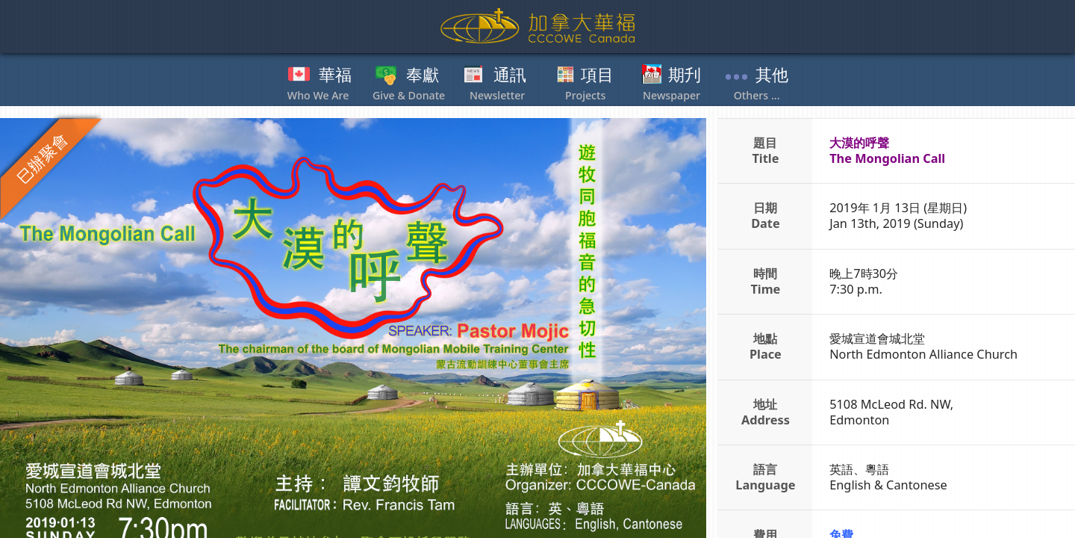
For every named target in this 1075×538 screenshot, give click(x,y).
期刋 (684, 75)
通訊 (509, 75)
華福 (335, 75)
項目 (597, 75)
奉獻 (422, 75)
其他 (771, 75)
